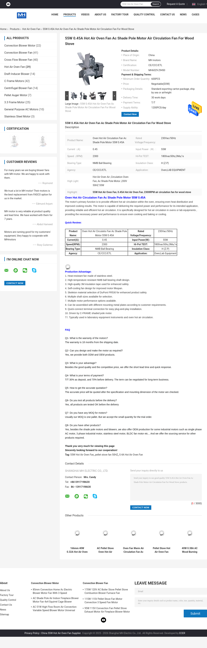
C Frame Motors (14, 81)
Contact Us (167, 14)
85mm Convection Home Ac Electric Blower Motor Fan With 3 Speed (52, 591)
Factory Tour (120, 14)
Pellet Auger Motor (15, 95)
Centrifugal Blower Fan (18, 88)
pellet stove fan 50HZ (106, 454)
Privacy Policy (31, 633)
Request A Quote (176, 4)
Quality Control (144, 14)
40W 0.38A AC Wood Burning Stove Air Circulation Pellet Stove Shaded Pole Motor (190, 550)
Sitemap (4, 614)
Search (155, 4)
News (183, 14)
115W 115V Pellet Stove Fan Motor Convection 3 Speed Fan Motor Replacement (103, 601)
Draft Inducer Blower (16, 74)
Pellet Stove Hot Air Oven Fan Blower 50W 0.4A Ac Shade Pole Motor (161, 550)
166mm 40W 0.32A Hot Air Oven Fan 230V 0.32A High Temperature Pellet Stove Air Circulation (77, 550)
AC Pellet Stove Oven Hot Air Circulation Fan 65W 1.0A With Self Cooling (105, 550)
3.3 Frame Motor (14, 102)
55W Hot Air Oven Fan (82, 454)
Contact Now (130, 114)
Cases (195, 14)
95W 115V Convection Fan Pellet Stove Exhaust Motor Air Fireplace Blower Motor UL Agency (107, 610)
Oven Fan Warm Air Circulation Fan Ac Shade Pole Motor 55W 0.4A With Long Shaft (133, 550)
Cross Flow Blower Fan (18, 59)
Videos (85, 14)
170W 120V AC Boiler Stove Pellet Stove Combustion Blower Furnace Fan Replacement (106, 591)
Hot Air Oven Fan (31, 29)
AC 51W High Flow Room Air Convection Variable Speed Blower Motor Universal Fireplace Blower (55, 609)
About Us (100, 14)
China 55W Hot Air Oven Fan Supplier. (61, 633)
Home (54, 14)
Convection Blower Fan (18, 52)
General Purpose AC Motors (21, 109)
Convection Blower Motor (19, 45)
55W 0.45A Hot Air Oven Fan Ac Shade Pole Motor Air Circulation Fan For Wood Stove (90, 107)
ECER (182, 633)
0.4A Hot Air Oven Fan (131, 454)
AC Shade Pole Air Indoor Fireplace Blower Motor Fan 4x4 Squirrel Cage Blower (56, 600)
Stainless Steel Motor (17, 116)
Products (69, 14)
